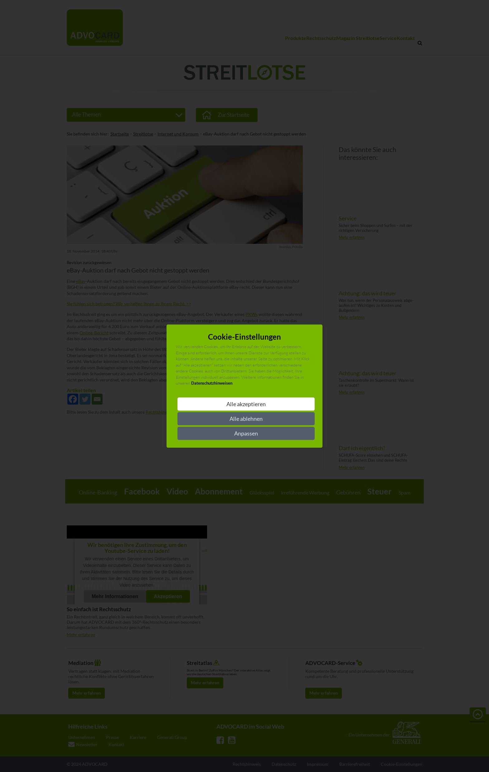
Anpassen (246, 433)
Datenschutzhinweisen (211, 383)
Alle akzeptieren (246, 404)
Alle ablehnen (246, 418)
